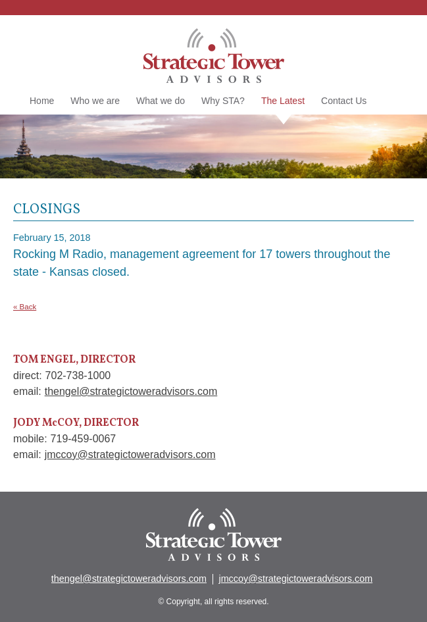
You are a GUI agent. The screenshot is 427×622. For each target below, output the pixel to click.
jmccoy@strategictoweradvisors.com (130, 454)
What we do (160, 100)
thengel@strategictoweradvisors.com (131, 391)
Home (42, 100)
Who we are (95, 100)
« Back (24, 307)
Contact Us (343, 100)
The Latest (283, 101)
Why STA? (223, 100)
